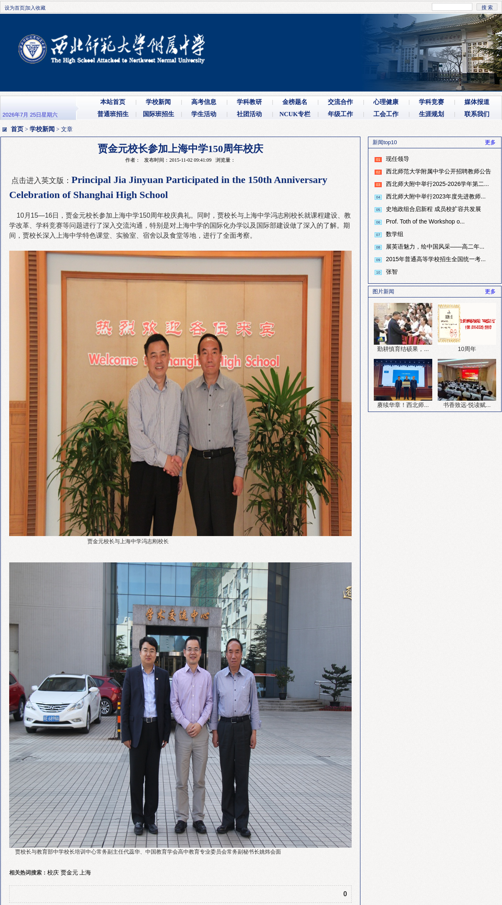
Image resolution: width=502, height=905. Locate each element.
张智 (392, 271)
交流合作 (340, 102)
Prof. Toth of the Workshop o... (425, 221)
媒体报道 (476, 102)
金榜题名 (294, 102)
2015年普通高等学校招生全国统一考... (436, 259)
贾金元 (69, 872)
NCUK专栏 (294, 114)
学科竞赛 (431, 102)
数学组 (394, 234)
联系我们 (476, 114)
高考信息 (203, 102)
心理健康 (385, 102)
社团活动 (249, 114)
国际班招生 (158, 114)
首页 (17, 129)
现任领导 (397, 158)
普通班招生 (113, 114)
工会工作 (385, 114)
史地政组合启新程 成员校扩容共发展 (433, 209)
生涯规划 (431, 114)
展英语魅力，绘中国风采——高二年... (435, 246)
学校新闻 (158, 102)
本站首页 (112, 102)
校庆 (53, 872)
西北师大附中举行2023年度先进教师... (436, 196)
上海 (85, 872)
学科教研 (249, 102)
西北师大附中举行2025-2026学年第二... (437, 183)
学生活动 (203, 114)
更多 (490, 142)
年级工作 (340, 114)
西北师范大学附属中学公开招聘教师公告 (438, 171)
